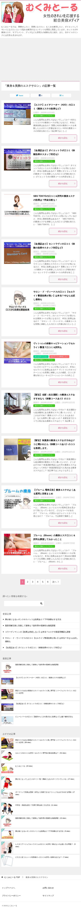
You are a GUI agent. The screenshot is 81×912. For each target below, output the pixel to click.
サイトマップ (48, 896)
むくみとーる (24, 766)
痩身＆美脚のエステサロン (44, 116)
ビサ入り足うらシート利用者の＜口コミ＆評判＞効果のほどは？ (42, 857)
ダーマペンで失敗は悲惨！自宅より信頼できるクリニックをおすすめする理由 (45, 793)
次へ (54, 582)
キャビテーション (41, 356)
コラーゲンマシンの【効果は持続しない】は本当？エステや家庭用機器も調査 (37, 632)
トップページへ (8, 888)
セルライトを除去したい (59, 356)
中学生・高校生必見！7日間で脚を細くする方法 (36, 805)
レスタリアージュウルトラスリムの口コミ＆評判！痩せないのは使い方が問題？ (45, 845)
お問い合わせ (48, 888)
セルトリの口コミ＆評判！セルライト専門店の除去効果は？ (41, 753)
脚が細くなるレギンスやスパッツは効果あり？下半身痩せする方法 (33, 619)
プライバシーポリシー (11, 896)
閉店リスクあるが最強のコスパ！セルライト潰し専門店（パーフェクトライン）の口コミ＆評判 (45, 692)
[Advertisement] (40, 58)
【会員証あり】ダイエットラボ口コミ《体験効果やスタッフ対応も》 (34, 647)
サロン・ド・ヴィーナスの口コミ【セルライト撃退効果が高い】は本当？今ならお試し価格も (54, 296)
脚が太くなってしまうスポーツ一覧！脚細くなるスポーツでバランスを (45, 779)
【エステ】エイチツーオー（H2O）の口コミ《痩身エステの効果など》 (41, 678)
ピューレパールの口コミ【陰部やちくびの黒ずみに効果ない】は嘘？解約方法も (44, 717)
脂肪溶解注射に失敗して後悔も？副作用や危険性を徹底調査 (30, 625)
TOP (12, 877)
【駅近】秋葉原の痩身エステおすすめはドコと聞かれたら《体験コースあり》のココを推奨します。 (54, 444)
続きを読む (67, 138)
